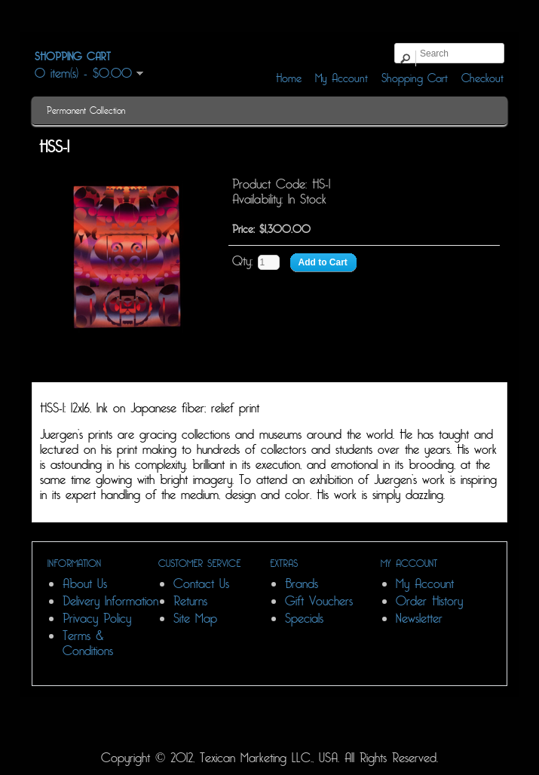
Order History (429, 601)
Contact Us (201, 584)
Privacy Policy (97, 618)
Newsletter (419, 618)
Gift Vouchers (319, 601)
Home (289, 78)
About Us (85, 584)
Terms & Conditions (88, 643)
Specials (304, 618)
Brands (301, 584)
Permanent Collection (86, 111)
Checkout (482, 78)
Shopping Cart (414, 78)
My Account (341, 78)
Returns (190, 601)
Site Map (195, 618)
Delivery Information (110, 601)
